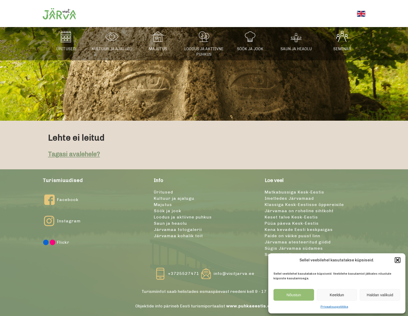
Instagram (62, 221)
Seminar (342, 49)
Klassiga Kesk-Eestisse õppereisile (304, 204)
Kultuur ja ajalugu (112, 49)
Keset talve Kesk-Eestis (291, 217)
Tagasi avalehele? (74, 154)
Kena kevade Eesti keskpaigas (299, 229)
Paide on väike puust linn (292, 235)
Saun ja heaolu (296, 49)
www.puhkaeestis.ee (249, 306)
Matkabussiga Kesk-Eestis (294, 192)
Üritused (65, 49)
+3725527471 (183, 273)
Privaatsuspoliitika (334, 306)
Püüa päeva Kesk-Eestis (292, 223)
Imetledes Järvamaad (289, 198)
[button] (397, 260)
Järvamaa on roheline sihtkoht (299, 210)
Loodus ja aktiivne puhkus (204, 52)
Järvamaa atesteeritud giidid (298, 242)
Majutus (158, 49)
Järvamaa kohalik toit (178, 235)
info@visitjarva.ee (234, 273)
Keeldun (337, 295)
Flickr (56, 242)
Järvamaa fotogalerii (178, 229)
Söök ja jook (250, 49)
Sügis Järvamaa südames (294, 248)
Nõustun (293, 295)
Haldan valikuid (380, 295)
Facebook (61, 199)
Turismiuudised (63, 180)
